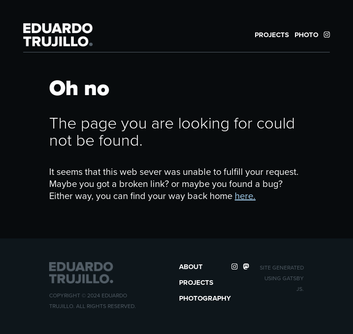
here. (245, 196)
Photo (306, 35)
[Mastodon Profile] (246, 267)
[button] (58, 34)
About (191, 267)
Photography (205, 298)
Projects (272, 35)
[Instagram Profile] (327, 35)
